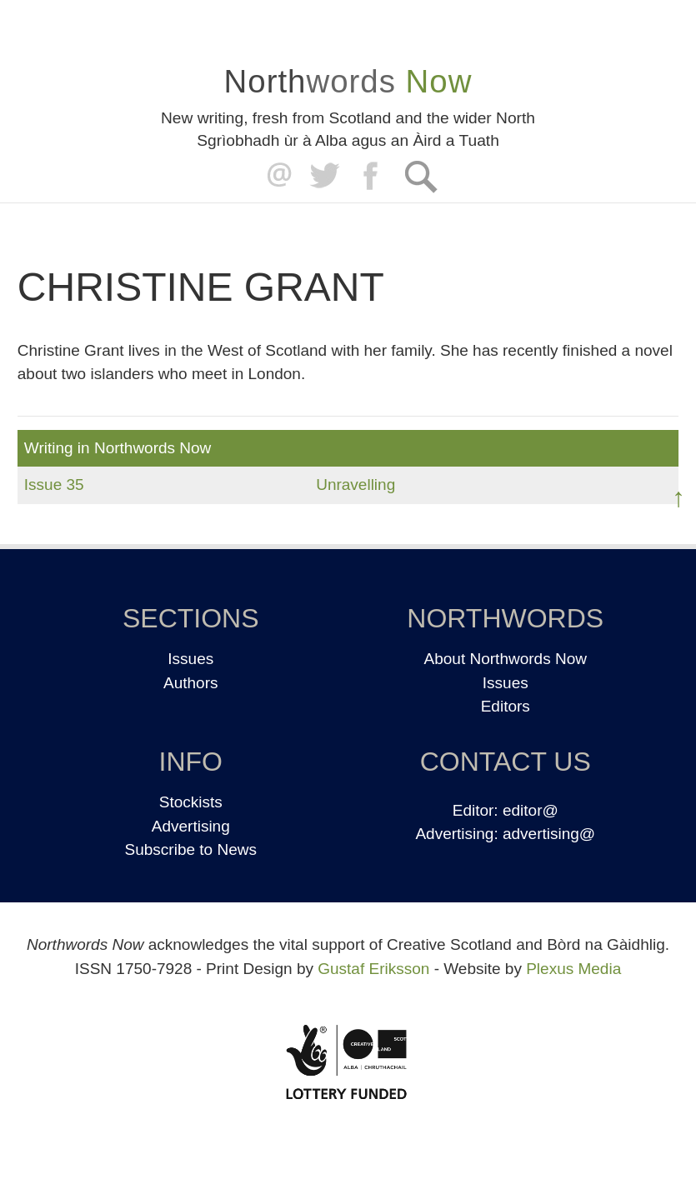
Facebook (372, 176)
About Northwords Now (505, 658)
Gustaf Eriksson (373, 968)
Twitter (324, 176)
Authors (190, 683)
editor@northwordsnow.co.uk (275, 176)
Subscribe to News (191, 849)
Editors (505, 706)
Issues (190, 658)
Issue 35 (54, 484)
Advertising (191, 826)
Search (420, 176)
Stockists (191, 802)
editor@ (530, 810)
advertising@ (549, 833)
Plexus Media (573, 968)
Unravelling (355, 484)
